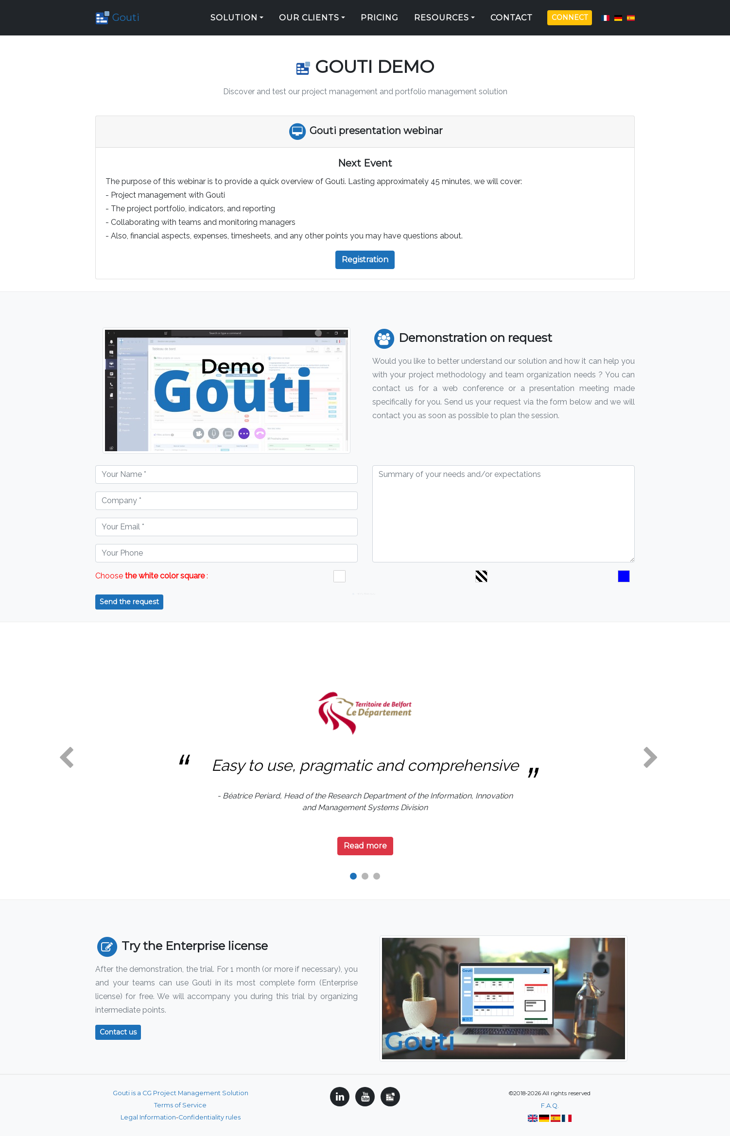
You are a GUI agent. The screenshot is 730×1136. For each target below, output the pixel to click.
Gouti (121, 14)
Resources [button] (441, 14)
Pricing (380, 14)
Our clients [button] (309, 14)
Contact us (118, 1032)
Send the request (129, 601)
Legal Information (148, 1117)
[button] (66, 758)
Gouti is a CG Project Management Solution (180, 1093)
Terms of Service (180, 1105)
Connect (570, 14)
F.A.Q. (550, 1105)
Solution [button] (234, 14)
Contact (511, 14)
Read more (365, 845)
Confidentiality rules (209, 1117)
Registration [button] (365, 259)
